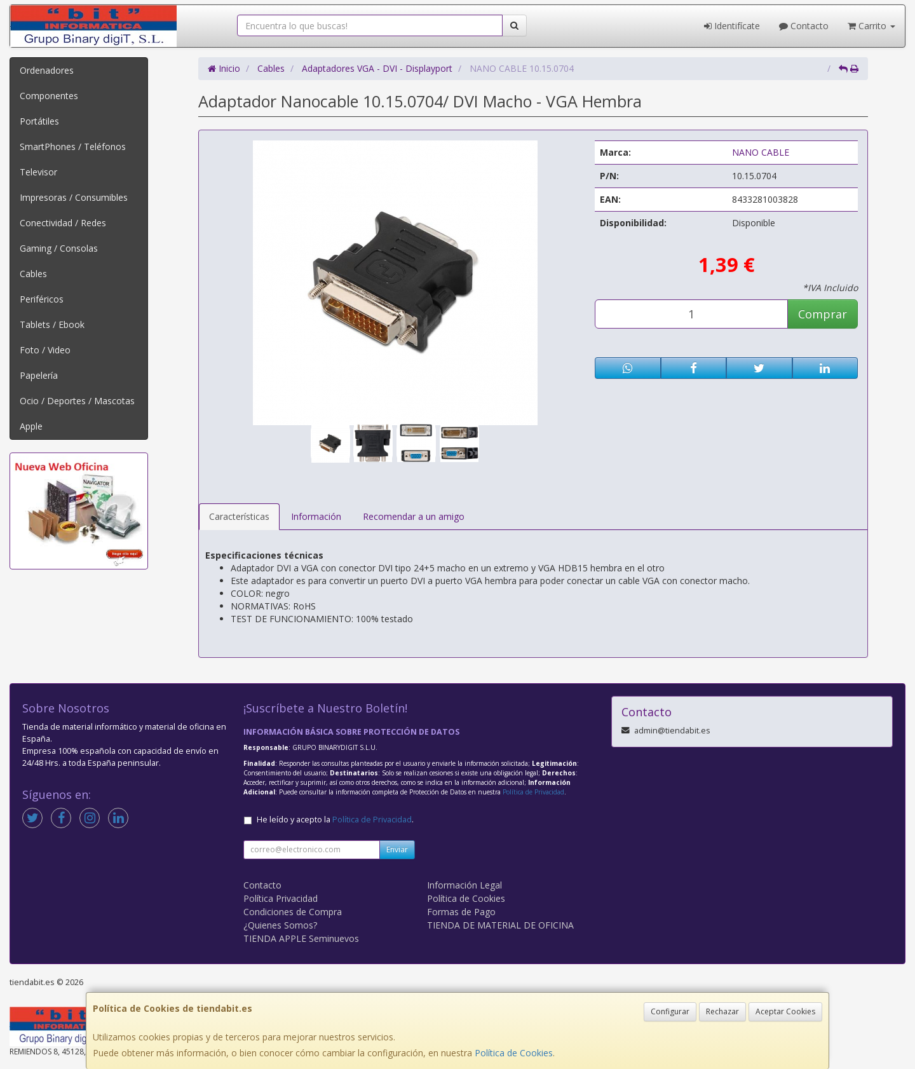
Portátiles (39, 121)
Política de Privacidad (533, 791)
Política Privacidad (280, 898)
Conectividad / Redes (63, 223)
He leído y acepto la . (335, 819)
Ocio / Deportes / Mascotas (77, 401)
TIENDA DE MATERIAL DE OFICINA (500, 925)
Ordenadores (47, 70)
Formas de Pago (461, 912)
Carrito (871, 26)
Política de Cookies (514, 1053)
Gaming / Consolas (59, 248)
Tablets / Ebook (52, 324)
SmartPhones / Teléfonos (73, 146)
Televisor (38, 172)
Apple (31, 426)
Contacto (804, 26)
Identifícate (732, 26)
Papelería (39, 375)
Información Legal (464, 885)
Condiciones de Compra (292, 912)
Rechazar (722, 1011)
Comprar (822, 314)
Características (239, 516)
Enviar (397, 849)
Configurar (670, 1011)
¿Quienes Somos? (280, 925)
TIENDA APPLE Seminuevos (301, 938)
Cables (33, 274)
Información (316, 516)
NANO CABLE (760, 152)
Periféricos (42, 299)
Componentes (49, 96)
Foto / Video (45, 350)
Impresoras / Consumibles (74, 197)
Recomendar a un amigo (413, 516)
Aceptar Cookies (785, 1011)
